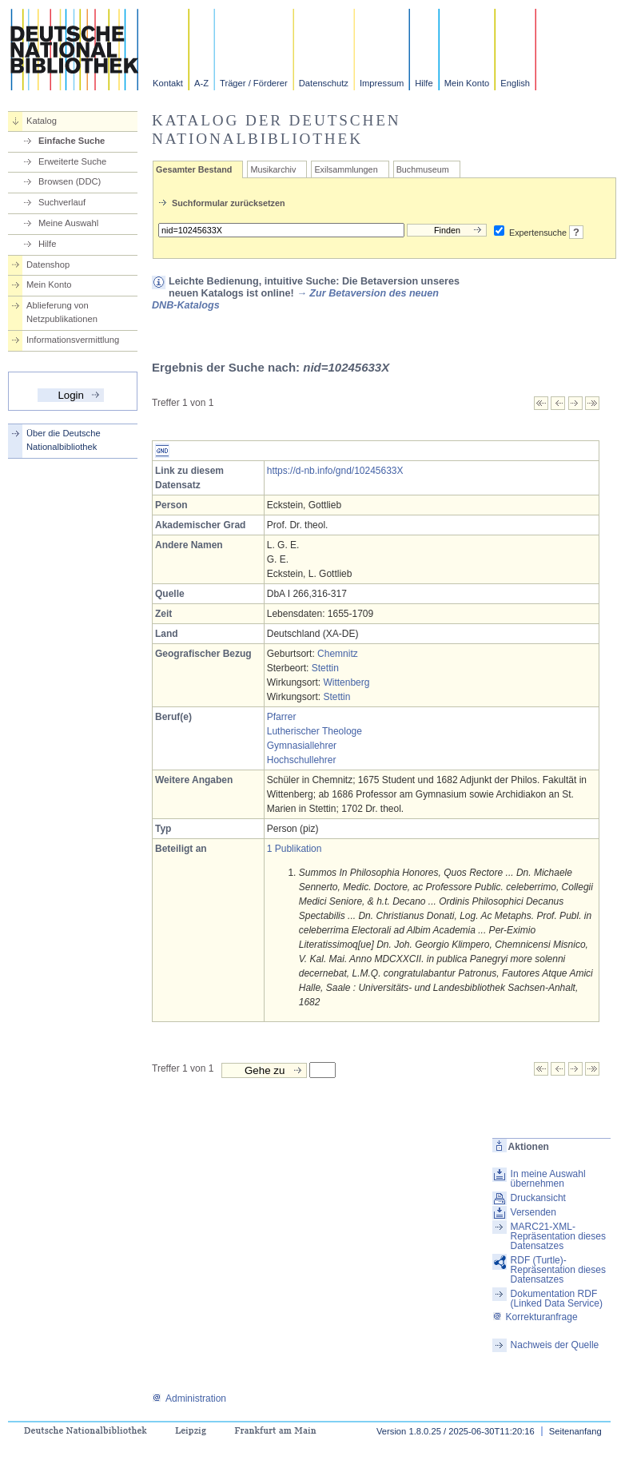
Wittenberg (346, 682)
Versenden (533, 1212)
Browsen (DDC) (69, 181)
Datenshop (48, 264)
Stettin (325, 668)
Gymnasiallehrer (301, 745)
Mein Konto (467, 83)
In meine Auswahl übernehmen (548, 1178)
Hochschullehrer (301, 760)
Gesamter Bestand (194, 169)
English (515, 83)
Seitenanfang (575, 1431)
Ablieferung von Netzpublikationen (62, 312)
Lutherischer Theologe (314, 731)
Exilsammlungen (345, 169)
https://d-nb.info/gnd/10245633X (335, 470)
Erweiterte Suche (72, 161)
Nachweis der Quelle (555, 1345)
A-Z (201, 83)
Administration (189, 1398)
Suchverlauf (62, 202)
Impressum (382, 83)
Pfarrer (282, 716)
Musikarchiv (273, 169)
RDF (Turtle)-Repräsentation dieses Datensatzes (558, 1270)
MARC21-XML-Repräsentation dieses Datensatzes (558, 1236)
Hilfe (423, 83)
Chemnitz (337, 653)
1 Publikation (294, 848)
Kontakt (168, 83)
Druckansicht (538, 1197)
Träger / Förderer (254, 83)
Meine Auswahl (68, 223)
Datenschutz (323, 83)
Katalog (41, 120)
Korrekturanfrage (535, 1317)
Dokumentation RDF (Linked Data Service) (557, 1298)
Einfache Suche (71, 140)
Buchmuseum (422, 169)
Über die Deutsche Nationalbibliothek (63, 440)
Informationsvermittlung (72, 339)
